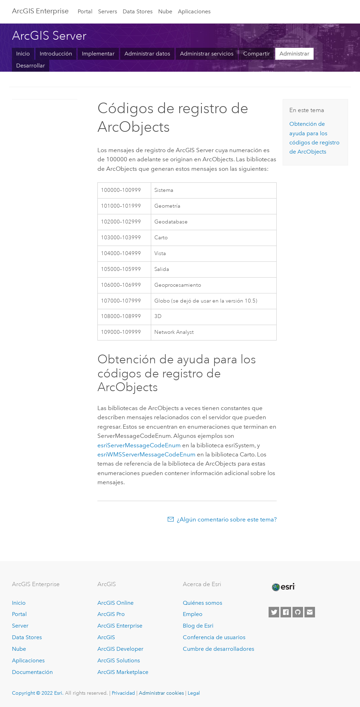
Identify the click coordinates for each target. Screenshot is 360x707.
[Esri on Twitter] (274, 612)
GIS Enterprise (40, 11)
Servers (107, 11)
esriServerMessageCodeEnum (139, 445)
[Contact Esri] (309, 612)
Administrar (294, 53)
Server (20, 625)
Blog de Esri (198, 625)
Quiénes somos (202, 602)
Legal (194, 693)
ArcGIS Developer (120, 649)
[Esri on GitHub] (297, 612)
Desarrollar (30, 65)
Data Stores (138, 11)
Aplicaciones (194, 11)
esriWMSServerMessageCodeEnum (146, 454)
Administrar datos (147, 53)
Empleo (192, 614)
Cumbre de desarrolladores (218, 649)
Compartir (256, 53)
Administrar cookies (161, 693)
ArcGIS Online (115, 602)
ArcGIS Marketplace (122, 672)
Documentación (32, 672)
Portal (85, 11)
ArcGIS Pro (111, 614)
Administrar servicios (206, 53)
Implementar (98, 53)
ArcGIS (106, 637)
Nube (165, 11)
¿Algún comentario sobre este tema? (227, 519)
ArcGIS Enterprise (119, 625)
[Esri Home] (283, 587)
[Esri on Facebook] (286, 612)
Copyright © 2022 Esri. (38, 693)
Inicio (23, 53)
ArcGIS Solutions (118, 660)
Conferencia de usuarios (214, 637)
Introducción (56, 53)
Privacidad (123, 693)
